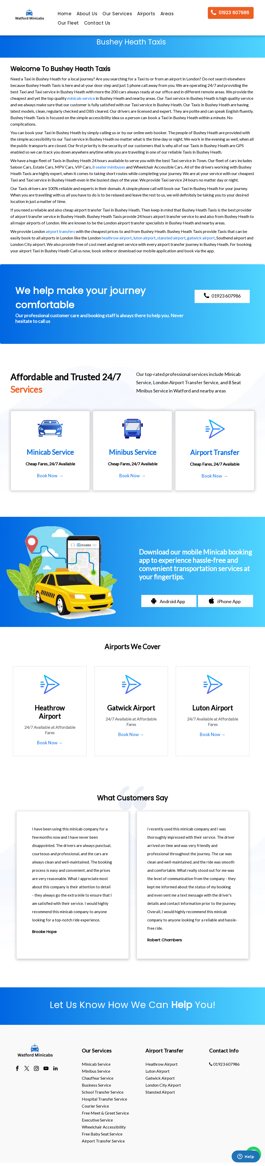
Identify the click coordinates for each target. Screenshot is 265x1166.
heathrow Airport (161, 1064)
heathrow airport (117, 237)
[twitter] (27, 1069)
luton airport (144, 237)
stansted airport (171, 237)
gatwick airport (201, 237)
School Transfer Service (102, 1091)
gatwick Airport (160, 1078)
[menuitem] (64, 15)
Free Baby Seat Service (102, 1133)
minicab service (81, 98)
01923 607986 (224, 1064)
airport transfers (60, 231)
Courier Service (95, 1105)
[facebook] (17, 1069)
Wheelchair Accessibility (104, 1126)
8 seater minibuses (108, 166)
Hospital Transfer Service (104, 1098)
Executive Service (97, 1119)
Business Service (96, 1084)
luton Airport (157, 1071)
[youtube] (46, 1069)
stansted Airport (160, 1091)
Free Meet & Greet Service (105, 1112)
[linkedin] (55, 1069)
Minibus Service (96, 1071)
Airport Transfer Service (103, 1140)
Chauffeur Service (97, 1078)
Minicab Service (96, 1064)
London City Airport (163, 1084)
